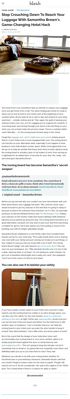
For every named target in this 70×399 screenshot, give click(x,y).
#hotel (60, 187)
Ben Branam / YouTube (60, 304)
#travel (42, 187)
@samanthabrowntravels (16, 176)
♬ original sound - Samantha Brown (22, 194)
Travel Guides (8, 10)
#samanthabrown (21, 190)
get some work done (46, 246)
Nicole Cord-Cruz (10, 29)
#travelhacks (51, 187)
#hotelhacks (7, 190)
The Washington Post (49, 214)
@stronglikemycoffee (11, 345)
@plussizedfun (45, 319)
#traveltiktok (35, 190)
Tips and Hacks (23, 10)
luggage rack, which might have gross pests (31, 137)
